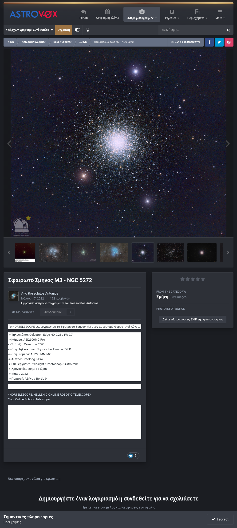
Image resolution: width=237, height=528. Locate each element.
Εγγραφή (64, 30)
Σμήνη (162, 296)
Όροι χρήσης (12, 522)
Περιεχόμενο (196, 18)
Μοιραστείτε (23, 312)
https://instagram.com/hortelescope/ (33, 417)
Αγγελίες (171, 18)
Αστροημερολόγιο (107, 18)
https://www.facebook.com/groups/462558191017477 (45, 427)
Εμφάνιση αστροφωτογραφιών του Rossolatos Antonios (60, 303)
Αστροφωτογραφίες (140, 18)
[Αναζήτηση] (181, 30)
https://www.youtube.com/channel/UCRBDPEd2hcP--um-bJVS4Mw (53, 436)
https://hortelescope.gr (24, 407)
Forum (83, 18)
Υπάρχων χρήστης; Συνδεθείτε (29, 30)
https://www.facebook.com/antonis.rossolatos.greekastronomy (51, 431)
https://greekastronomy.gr (25, 412)
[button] (9, 252)
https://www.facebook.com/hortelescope (36, 422)
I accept (220, 519)
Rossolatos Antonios (43, 293)
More (219, 18)
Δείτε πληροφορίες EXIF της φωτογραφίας (192, 319)
